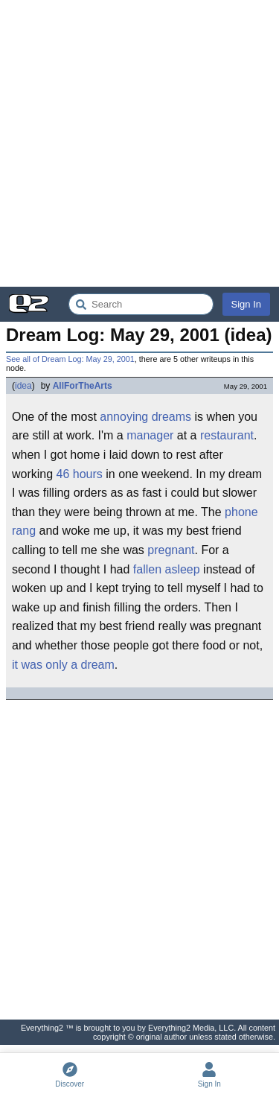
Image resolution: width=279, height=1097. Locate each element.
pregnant (170, 550)
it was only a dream (63, 664)
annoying (124, 416)
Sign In (246, 304)
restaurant (227, 435)
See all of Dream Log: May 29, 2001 (70, 358)
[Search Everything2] (141, 304)
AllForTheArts (82, 386)
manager (149, 435)
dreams (171, 416)
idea (23, 386)
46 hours (80, 474)
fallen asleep (166, 569)
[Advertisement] (139, 143)
